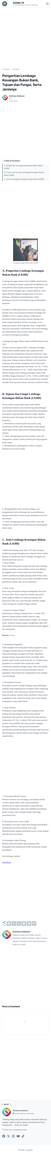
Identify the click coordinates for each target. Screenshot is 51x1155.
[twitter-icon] (8, 1136)
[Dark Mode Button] (47, 3)
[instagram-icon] (13, 1136)
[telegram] (24, 923)
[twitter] (14, 923)
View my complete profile (14, 1130)
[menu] (4, 3)
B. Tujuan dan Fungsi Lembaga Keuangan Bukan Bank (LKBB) (24, 173)
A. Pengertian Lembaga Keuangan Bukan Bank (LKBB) (23, 167)
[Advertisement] (25, 37)
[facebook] (9, 923)
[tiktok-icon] (22, 1136)
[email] (34, 923)
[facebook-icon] (3, 1136)
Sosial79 (18, 2)
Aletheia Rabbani (20, 1111)
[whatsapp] (19, 923)
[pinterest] (29, 923)
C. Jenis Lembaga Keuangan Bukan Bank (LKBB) (24, 179)
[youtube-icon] (18, 1136)
